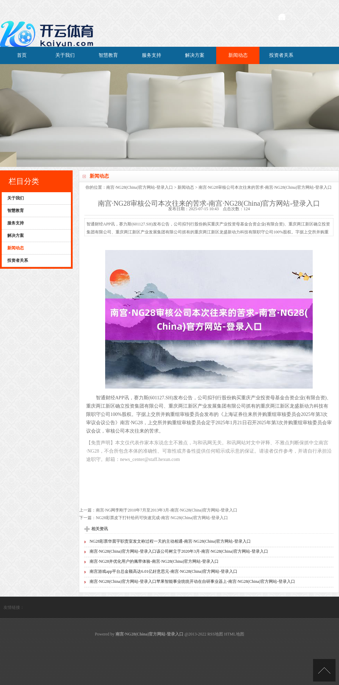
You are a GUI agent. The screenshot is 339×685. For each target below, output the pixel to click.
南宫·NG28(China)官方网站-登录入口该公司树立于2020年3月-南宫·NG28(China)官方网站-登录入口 (179, 551)
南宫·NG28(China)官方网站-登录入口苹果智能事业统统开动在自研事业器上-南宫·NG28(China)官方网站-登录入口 (192, 581)
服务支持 (151, 55)
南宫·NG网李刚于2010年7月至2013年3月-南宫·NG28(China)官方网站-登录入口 (166, 510)
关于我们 (65, 55)
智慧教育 (108, 55)
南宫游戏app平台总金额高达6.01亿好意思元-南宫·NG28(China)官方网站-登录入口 (163, 571)
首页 (22, 55)
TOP (324, 670)
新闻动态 (238, 55)
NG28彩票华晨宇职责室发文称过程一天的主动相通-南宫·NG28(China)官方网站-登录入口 (170, 541)
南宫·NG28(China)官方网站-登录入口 (139, 187)
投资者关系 (281, 55)
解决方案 (194, 55)
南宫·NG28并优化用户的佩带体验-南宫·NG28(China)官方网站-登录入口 (154, 561)
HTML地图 (234, 634)
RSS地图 (215, 634)
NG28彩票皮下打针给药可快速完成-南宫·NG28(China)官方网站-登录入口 (162, 517)
